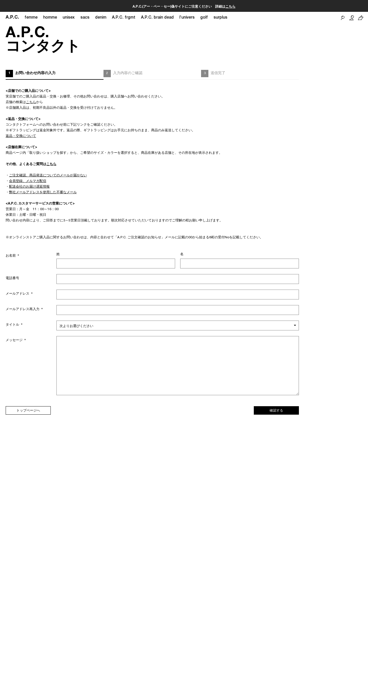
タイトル (14, 324)
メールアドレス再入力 (25, 309)
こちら (230, 6)
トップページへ (28, 410)
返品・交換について (21, 136)
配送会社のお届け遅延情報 (29, 186)
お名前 (13, 255)
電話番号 (12, 278)
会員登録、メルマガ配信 (27, 181)
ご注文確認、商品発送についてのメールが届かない (48, 175)
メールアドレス (20, 293)
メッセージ (16, 340)
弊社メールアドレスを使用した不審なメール (43, 192)
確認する (276, 410)
